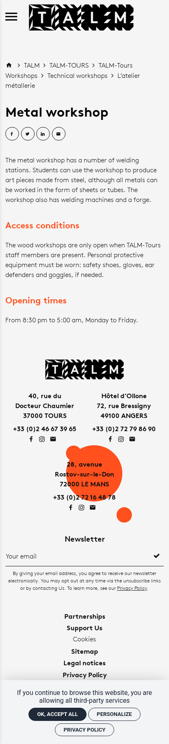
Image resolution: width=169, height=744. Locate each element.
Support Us (84, 628)
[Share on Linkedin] (43, 134)
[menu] (11, 17)
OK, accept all (57, 714)
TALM (32, 65)
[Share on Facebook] (12, 134)
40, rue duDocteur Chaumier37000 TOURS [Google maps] (44, 406)
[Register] (157, 556)
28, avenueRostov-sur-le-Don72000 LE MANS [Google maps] (84, 474)
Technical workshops (78, 76)
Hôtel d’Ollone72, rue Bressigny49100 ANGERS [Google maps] (124, 406)
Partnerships (84, 616)
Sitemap (84, 651)
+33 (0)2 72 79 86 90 (124, 429)
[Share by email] (59, 134)
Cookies (84, 639)
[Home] (81, 16)
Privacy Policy (132, 588)
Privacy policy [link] (84, 730)
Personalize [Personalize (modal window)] (114, 714)
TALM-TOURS (69, 65)
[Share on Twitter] (28, 134)
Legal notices (84, 663)
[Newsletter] (77, 556)
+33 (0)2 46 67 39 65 (44, 429)
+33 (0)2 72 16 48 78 (84, 497)
